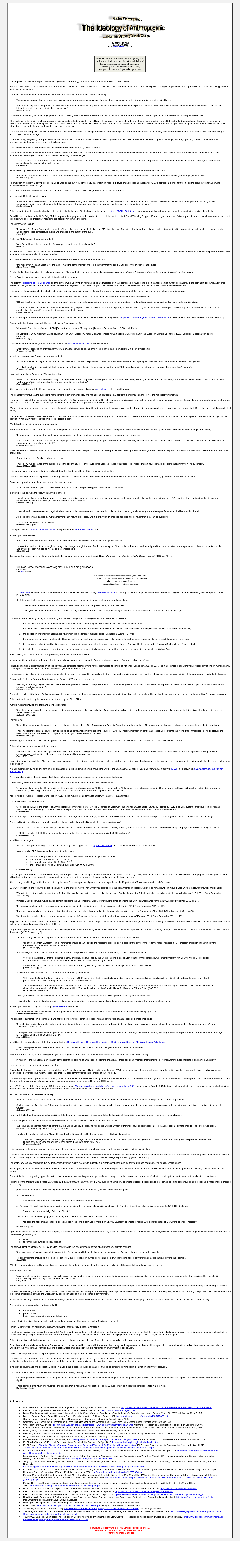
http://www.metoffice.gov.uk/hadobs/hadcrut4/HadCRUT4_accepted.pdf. (65, 1485)
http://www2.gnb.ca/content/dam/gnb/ (194, 1497)
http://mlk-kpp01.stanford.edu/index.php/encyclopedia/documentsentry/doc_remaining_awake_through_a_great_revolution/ (83, 1466)
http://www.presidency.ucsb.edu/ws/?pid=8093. (89, 1458)
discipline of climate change (36, 283)
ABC (22, 571)
